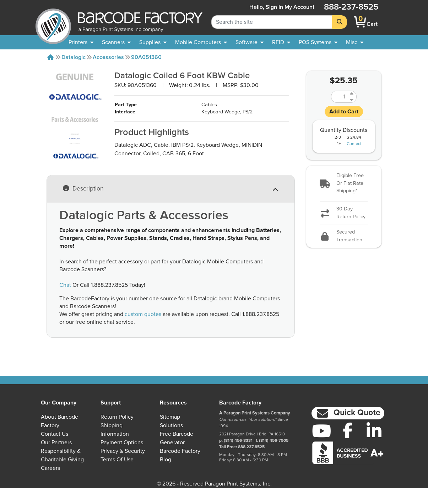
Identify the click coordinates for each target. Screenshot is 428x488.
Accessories (108, 57)
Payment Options (122, 442)
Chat (65, 285)
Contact (354, 144)
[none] (355, 42)
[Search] (339, 22)
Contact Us (54, 434)
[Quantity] (339, 97)
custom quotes (143, 314)
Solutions (171, 425)
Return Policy (117, 417)
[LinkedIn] (374, 430)
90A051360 (146, 57)
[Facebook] (347, 430)
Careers (50, 468)
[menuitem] (81, 42)
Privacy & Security (123, 451)
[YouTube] (321, 430)
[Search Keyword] (271, 22)
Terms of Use (117, 459)
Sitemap (170, 417)
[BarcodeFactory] (53, 22)
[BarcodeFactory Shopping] (360, 21)
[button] (344, 183)
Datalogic (73, 57)
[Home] (50, 57)
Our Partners (56, 442)
